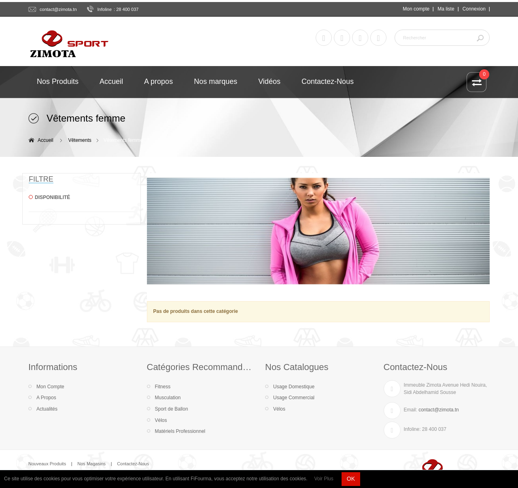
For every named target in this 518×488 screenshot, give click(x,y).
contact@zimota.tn (58, 9)
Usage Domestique (293, 387)
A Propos (46, 397)
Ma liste (445, 9)
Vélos (161, 420)
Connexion (474, 9)
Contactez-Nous (133, 463)
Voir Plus (323, 479)
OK (351, 478)
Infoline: (412, 429)
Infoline (105, 9)
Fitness (163, 387)
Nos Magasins (91, 463)
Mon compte (416, 9)
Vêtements (79, 140)
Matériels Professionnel (180, 431)
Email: (410, 410)
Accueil (45, 140)
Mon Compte (50, 387)
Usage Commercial (293, 397)
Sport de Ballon (171, 409)
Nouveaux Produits (47, 463)
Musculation (168, 397)
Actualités (46, 409)
